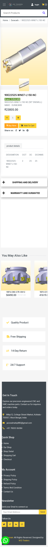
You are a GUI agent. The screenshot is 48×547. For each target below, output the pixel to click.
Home (5, 20)
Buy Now (11, 125)
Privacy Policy (9, 475)
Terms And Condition (12, 487)
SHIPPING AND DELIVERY (25, 182)
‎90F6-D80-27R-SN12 (15, 292)
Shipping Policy (9, 479)
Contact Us (7, 491)
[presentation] (24, 12)
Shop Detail (8, 451)
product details (13, 146)
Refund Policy (9, 483)
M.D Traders (24, 540)
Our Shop (7, 447)
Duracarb (15, 20)
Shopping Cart (9, 455)
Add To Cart (27, 125)
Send (42, 512)
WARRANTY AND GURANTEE (25, 193)
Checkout (7, 459)
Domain (10, 537)
